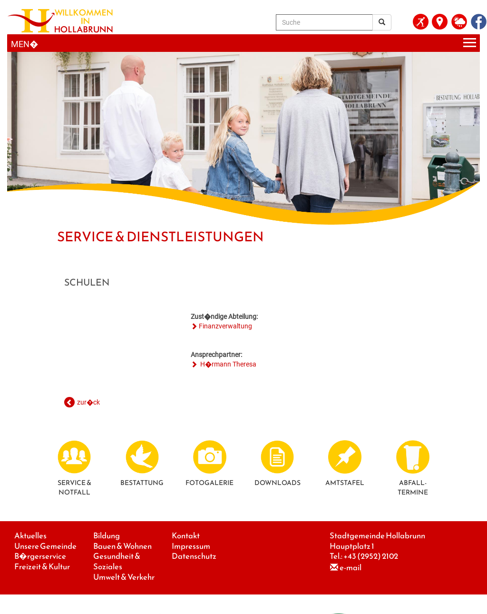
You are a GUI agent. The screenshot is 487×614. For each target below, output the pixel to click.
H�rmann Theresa (227, 364)
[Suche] (324, 22)
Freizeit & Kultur (42, 567)
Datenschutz (194, 556)
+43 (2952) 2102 (370, 556)
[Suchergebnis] (381, 22)
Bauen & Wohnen (122, 546)
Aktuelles (30, 536)
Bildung (106, 536)
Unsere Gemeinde (45, 546)
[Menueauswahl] (243, 43)
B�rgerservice (40, 556)
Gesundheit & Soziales (116, 561)
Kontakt (186, 536)
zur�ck (88, 402)
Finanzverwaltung (225, 326)
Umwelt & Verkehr (124, 577)
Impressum (191, 546)
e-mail (350, 568)
